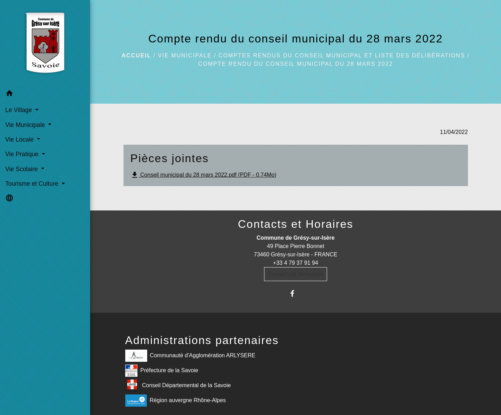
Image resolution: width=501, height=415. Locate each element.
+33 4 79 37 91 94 (295, 263)
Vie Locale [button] (20, 139)
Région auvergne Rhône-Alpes (175, 400)
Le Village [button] (19, 109)
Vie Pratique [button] (22, 154)
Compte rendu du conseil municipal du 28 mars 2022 (295, 64)
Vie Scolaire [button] (22, 169)
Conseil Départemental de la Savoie (178, 386)
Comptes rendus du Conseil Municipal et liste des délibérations (341, 55)
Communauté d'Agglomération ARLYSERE (190, 356)
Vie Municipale (185, 55)
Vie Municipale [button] (26, 124)
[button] (45, 94)
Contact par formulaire (295, 274)
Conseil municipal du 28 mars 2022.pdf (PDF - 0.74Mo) (203, 175)
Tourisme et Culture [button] (32, 183)
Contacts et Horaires (295, 224)
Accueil (136, 55)
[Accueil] (45, 43)
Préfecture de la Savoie (161, 371)
